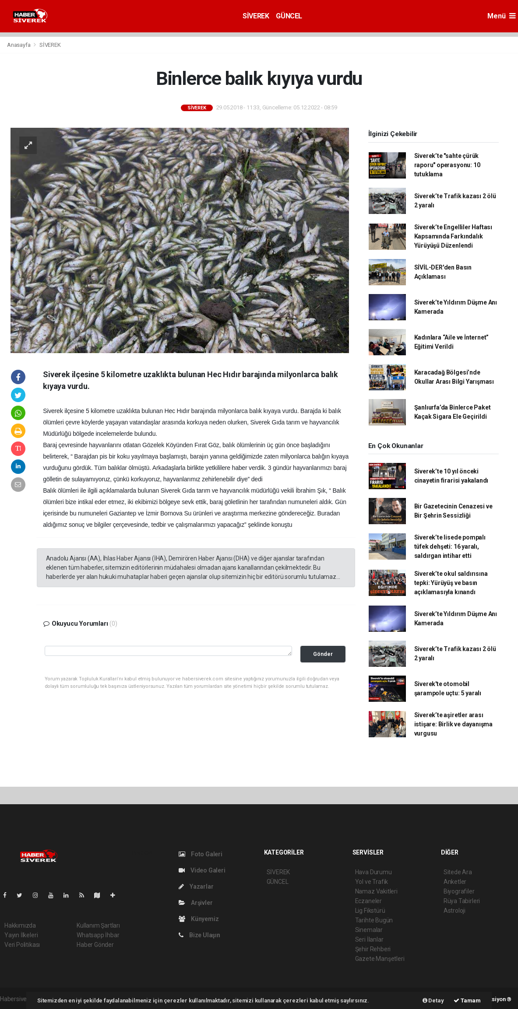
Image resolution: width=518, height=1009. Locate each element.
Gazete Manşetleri (380, 958)
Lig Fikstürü (370, 910)
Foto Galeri (200, 854)
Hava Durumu (373, 872)
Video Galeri (202, 870)
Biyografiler (459, 891)
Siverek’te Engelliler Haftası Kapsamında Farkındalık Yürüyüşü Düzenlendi (453, 236)
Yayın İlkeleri (21, 935)
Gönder (323, 654)
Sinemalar (369, 929)
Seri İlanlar (369, 939)
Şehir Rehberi (373, 949)
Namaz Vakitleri (376, 891)
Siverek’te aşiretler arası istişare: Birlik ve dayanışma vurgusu (453, 724)
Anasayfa (19, 45)
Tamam (467, 1000)
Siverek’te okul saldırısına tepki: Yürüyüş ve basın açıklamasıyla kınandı (451, 583)
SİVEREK (256, 16)
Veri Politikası (22, 944)
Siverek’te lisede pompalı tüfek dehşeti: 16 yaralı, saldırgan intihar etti (450, 546)
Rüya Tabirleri (462, 900)
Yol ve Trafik (371, 881)
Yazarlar (196, 886)
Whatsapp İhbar (98, 935)
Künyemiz (198, 918)
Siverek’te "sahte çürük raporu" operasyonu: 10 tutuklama (447, 165)
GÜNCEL (289, 16)
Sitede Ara (458, 872)
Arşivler (195, 902)
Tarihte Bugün (374, 920)
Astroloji (454, 910)
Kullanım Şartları (98, 925)
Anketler (455, 881)
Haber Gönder (95, 944)
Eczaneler (368, 900)
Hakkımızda (20, 925)
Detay (433, 1000)
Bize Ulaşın (199, 935)
